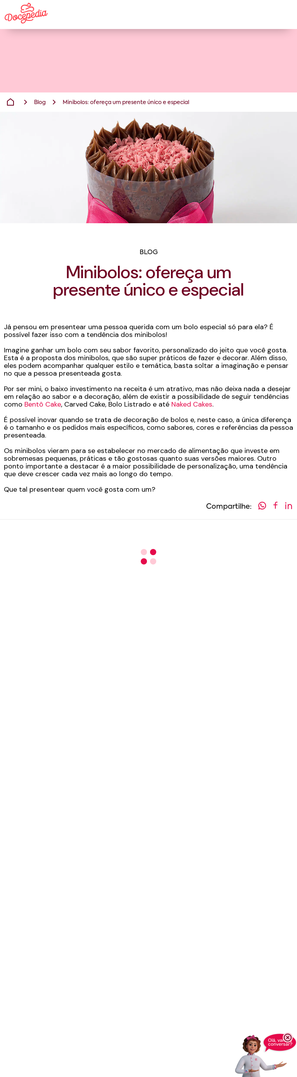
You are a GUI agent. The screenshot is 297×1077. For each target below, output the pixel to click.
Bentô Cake (42, 404)
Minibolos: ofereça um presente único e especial (126, 102)
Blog (40, 102)
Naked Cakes (191, 404)
